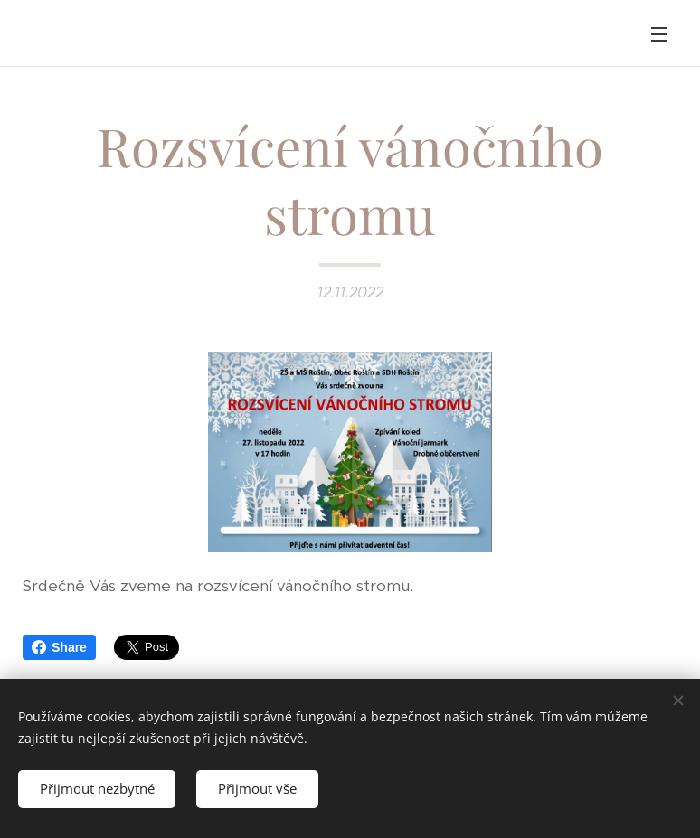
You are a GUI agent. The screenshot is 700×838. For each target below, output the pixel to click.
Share (59, 647)
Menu (659, 34)
